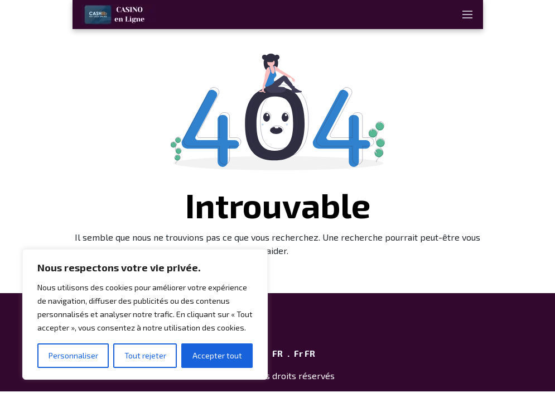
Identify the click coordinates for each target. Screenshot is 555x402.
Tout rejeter (145, 355)
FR (277, 353)
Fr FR (304, 353)
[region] (145, 314)
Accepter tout (217, 355)
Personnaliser (73, 355)
